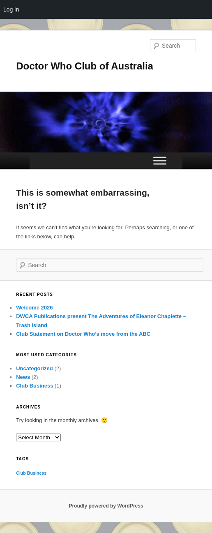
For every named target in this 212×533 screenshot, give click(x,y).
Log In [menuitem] (11, 9)
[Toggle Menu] (159, 160)
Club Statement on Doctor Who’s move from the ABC (83, 334)
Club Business (34, 386)
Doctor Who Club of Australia (84, 66)
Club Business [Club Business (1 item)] (31, 473)
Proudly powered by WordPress (106, 506)
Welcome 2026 (34, 308)
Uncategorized (34, 368)
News (23, 377)
